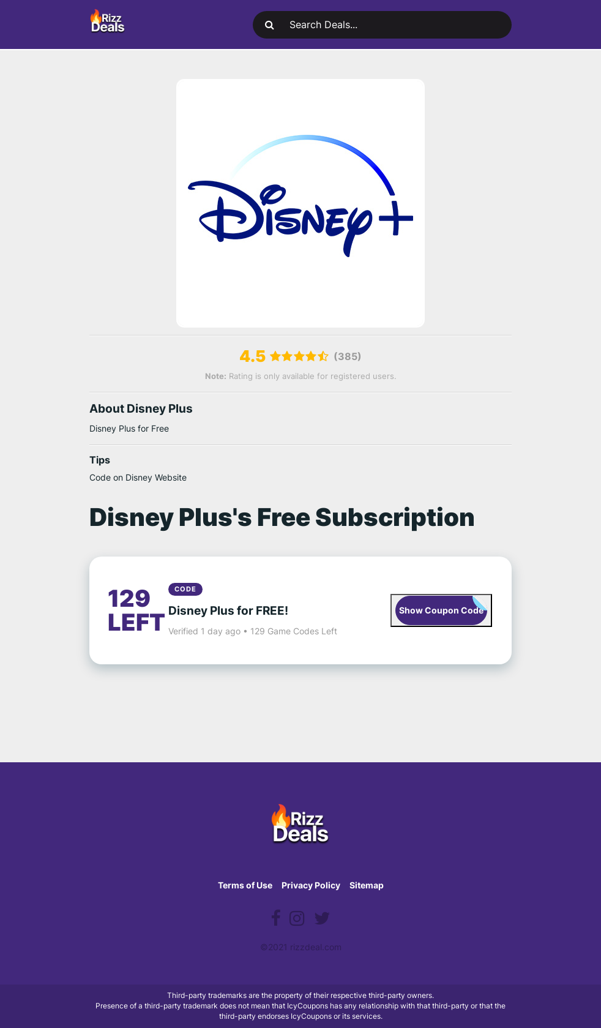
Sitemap (366, 885)
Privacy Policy (311, 885)
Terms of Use (245, 885)
